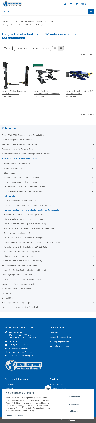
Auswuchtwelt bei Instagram (21, 355)
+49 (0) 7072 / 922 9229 (18, 341)
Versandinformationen (59, 346)
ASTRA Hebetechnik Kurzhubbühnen (20, 200)
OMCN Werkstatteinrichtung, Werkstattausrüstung (25, 224)
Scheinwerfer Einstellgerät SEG (17, 233)
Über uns (54, 332)
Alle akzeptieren (73, 397)
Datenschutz (22, 415)
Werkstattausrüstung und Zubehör (16, 288)
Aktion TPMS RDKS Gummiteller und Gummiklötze (23, 135)
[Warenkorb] (81, 3)
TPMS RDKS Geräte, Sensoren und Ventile (19, 144)
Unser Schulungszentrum (60, 337)
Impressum (10, 415)
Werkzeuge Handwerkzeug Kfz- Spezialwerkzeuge (23, 261)
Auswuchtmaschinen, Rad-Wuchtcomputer (22, 182)
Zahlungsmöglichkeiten (60, 341)
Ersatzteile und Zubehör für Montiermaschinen (24, 191)
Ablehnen (73, 411)
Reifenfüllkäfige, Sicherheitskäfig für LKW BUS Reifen (26, 247)
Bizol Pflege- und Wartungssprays (16, 302)
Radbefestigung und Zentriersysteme (17, 256)
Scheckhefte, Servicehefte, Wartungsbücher (22, 251)
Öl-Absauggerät (10, 173)
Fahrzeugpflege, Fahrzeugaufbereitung (18, 274)
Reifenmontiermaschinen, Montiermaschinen (23, 177)
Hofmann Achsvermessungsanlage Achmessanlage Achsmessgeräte (32, 242)
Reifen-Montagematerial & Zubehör (17, 139)
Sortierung (20, 48)
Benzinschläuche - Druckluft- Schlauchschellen (21, 279)
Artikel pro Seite (40, 48)
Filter (7, 48)
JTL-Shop (72, 420)
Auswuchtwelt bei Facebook (20, 352)
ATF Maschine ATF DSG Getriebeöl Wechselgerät (24, 237)
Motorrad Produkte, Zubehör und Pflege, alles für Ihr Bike (26, 153)
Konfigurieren (73, 404)
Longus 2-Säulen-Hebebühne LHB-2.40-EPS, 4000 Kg (14, 92)
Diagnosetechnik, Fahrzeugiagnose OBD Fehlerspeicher (27, 219)
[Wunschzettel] (71, 3)
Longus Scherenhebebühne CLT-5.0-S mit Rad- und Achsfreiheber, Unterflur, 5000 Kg (79, 92)
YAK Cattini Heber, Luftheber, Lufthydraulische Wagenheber (29, 228)
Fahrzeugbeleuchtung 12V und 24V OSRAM (20, 265)
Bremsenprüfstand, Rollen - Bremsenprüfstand (24, 214)
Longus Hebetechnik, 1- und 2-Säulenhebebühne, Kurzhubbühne (32, 210)
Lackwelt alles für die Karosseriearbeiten (19, 284)
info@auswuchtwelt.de (18, 348)
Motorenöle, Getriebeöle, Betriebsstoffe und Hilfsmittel (25, 270)
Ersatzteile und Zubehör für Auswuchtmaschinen (24, 187)
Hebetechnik (9, 196)
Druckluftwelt (7, 293)
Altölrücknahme (56, 384)
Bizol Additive (7, 298)
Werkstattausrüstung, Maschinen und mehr (20, 158)
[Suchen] (45, 11)
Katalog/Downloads (58, 388)
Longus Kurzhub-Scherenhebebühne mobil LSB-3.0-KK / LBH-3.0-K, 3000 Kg (47, 92)
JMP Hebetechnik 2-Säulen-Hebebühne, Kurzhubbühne (28, 205)
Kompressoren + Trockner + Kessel (18, 163)
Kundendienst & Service (14, 168)
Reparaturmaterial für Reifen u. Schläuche (20, 149)
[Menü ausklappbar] (93, 2)
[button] (65, 3)
